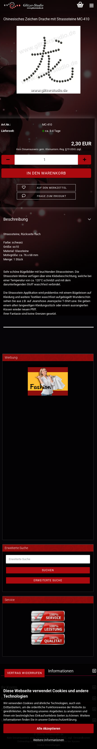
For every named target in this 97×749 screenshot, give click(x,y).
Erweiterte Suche (48, 580)
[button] (8, 160)
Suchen (48, 570)
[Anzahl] (46, 160)
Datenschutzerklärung (62, 719)
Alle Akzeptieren (48, 728)
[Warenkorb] (80, 5)
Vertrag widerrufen (24, 673)
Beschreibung (15, 219)
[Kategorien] (91, 5)
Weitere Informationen (48, 740)
